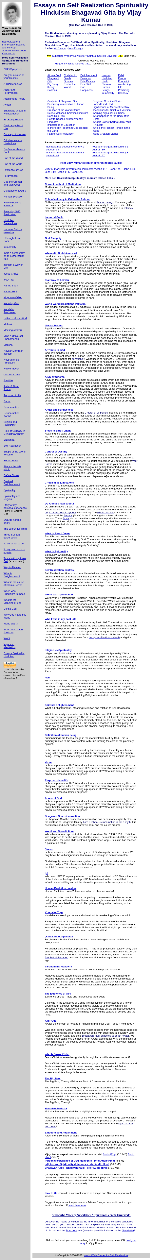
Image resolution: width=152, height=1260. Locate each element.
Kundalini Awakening (10, 311)
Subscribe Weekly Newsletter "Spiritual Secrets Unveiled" (85, 55)
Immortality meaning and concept (13, 46)
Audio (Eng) (110, 1154)
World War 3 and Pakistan (13, 631)
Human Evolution (13, 196)
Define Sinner (11, 475)
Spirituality (9, 490)
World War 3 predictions (59, 831)
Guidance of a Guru (15, 190)
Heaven (106, 75)
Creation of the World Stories (63, 110)
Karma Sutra (11, 285)
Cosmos (52, 90)
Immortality (10, 247)
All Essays (60, 48)
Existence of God (13, 169)
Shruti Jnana (11, 460)
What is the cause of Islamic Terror (14, 584)
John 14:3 (129, 168)
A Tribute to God (13, 83)
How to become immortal (12, 204)
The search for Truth (15, 528)
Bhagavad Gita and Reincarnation (15, 112)
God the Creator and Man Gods (13, 183)
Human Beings (106, 89)
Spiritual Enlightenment (12, 483)
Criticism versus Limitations (13, 142)
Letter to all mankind (15, 318)
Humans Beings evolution (13, 231)
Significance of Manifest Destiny (111, 107)
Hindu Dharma (106, 83)
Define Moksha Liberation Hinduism (67, 112)
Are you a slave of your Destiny (14, 76)
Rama (7, 401)
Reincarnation (11, 407)
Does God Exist (56, 115)
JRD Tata (9, 279)
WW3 (7, 638)
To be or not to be (14, 543)
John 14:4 (50, 171)
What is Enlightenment (12, 575)
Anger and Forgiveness (11, 91)
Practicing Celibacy (123, 91)
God (82, 87)
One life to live (12, 374)
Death (67, 78)
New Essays (75, 48)
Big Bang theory (52, 86)
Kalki (121, 75)
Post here (71, 1230)
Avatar (7, 104)
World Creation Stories (106, 133)
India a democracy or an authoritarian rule (14, 255)
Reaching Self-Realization (12, 213)
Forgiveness (11, 175)
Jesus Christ (11, 273)
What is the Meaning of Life (12, 601)
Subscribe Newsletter (14, 50)
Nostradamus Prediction (11, 361)
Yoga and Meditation (9, 646)
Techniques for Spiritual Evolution (112, 110)
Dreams (68, 81)
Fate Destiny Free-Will (87, 83)
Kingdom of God (13, 297)
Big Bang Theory (13, 119)
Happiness (86, 90)
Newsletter (128, 1230)
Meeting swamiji (13, 330)
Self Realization (12, 445)
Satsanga (9, 439)
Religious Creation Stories (107, 101)
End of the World (13, 158)
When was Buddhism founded (14, 592)
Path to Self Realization (60, 133)
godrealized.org (11, 41)
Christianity (70, 75)
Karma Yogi (10, 291)
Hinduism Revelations (10, 222)
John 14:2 (115, 168)
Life (120, 87)
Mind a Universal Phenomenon (13, 337)
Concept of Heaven (15, 134)
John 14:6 (77, 171)
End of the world (13, 163)
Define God (10, 608)
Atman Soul (54, 75)
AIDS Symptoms (13, 69)
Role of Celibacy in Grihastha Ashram (14, 432)
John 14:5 (64, 171)
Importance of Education (61, 124)
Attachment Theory (14, 98)
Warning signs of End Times (108, 112)
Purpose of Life (12, 395)
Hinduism (107, 78)
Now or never (11, 368)
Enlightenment (88, 75)
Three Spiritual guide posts (12, 536)
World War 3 (11, 623)
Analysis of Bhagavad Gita (62, 101)
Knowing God (11, 303)
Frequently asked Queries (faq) (72, 63)
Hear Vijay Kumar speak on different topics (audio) (91, 162)
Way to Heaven (12, 567)
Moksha (8, 344)
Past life (8, 380)
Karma (122, 78)
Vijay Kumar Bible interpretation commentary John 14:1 (76, 168)
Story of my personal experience (15, 506)
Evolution (85, 78)
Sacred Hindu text (103, 104)
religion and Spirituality (10, 423)
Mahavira (9, 324)
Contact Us (8, 53)
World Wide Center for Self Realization (106, 1255)
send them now (77, 1205)
